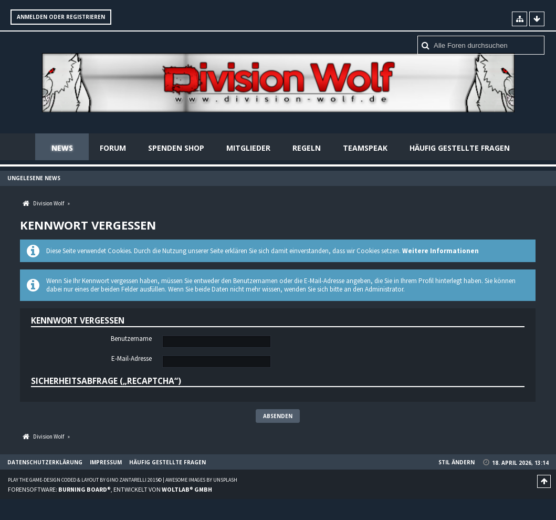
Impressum (106, 462)
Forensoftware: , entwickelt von (110, 489)
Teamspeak (365, 148)
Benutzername (131, 339)
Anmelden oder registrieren (61, 16)
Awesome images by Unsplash (201, 479)
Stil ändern (456, 462)
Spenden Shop (176, 148)
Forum (113, 148)
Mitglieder (248, 148)
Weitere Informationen (440, 250)
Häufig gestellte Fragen (460, 148)
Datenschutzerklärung (44, 462)
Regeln (306, 148)
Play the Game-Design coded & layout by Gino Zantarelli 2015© (85, 479)
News (62, 148)
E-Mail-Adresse (131, 359)
